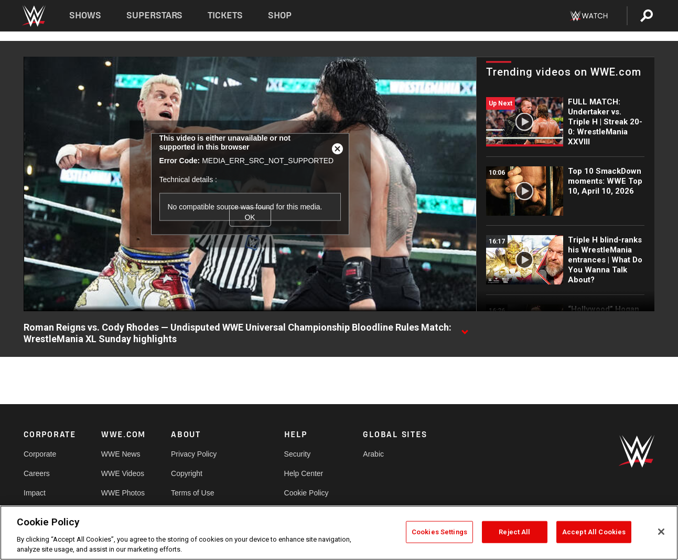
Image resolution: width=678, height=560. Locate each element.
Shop (280, 15)
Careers (37, 473)
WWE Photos (123, 493)
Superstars (154, 15)
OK (249, 217)
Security (297, 454)
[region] (339, 532)
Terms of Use (192, 493)
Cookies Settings (439, 532)
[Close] (661, 531)
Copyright (186, 473)
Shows (85, 15)
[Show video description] (464, 328)
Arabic (373, 454)
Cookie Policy (306, 493)
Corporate (40, 454)
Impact (35, 493)
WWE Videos (122, 473)
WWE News (121, 454)
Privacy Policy (194, 454)
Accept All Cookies (594, 532)
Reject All (514, 532)
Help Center (304, 473)
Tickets (225, 15)
